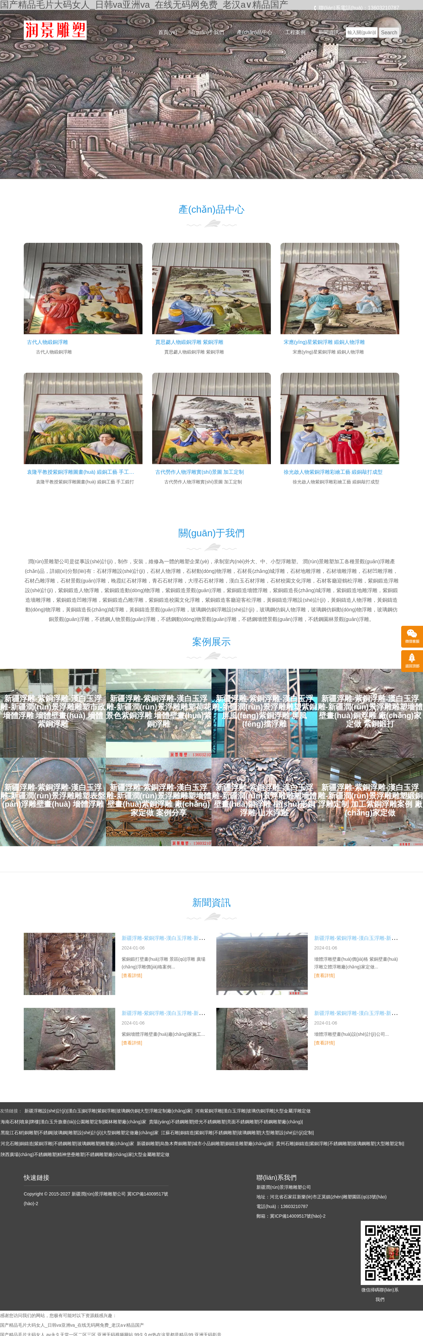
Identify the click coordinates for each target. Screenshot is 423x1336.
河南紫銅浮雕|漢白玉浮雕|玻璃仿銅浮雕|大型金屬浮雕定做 (253, 1110)
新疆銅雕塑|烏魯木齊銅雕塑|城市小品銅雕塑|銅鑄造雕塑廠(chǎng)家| (205, 1143)
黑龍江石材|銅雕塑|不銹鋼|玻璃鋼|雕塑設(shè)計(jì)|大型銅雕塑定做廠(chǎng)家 (80, 1132)
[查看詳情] (132, 975)
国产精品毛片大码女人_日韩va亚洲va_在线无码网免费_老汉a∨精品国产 (72, 1325)
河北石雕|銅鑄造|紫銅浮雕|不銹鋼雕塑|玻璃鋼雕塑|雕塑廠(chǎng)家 (67, 1143)
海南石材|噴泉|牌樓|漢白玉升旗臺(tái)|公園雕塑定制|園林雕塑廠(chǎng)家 (73, 1121)
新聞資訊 (328, 32)
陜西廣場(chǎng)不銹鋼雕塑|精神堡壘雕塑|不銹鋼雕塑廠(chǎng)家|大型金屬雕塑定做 (85, 1154)
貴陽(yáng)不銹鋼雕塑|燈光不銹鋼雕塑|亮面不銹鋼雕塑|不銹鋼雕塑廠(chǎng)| (226, 1121)
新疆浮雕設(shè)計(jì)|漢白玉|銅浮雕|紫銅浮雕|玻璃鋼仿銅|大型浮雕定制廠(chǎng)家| (108, 1110)
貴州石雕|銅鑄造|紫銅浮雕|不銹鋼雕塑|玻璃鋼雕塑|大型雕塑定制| (340, 1143)
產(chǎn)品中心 (254, 32)
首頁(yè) (167, 32)
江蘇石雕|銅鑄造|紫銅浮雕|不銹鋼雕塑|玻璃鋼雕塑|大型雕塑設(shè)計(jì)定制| (237, 1132)
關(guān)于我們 (206, 32)
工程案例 (295, 32)
